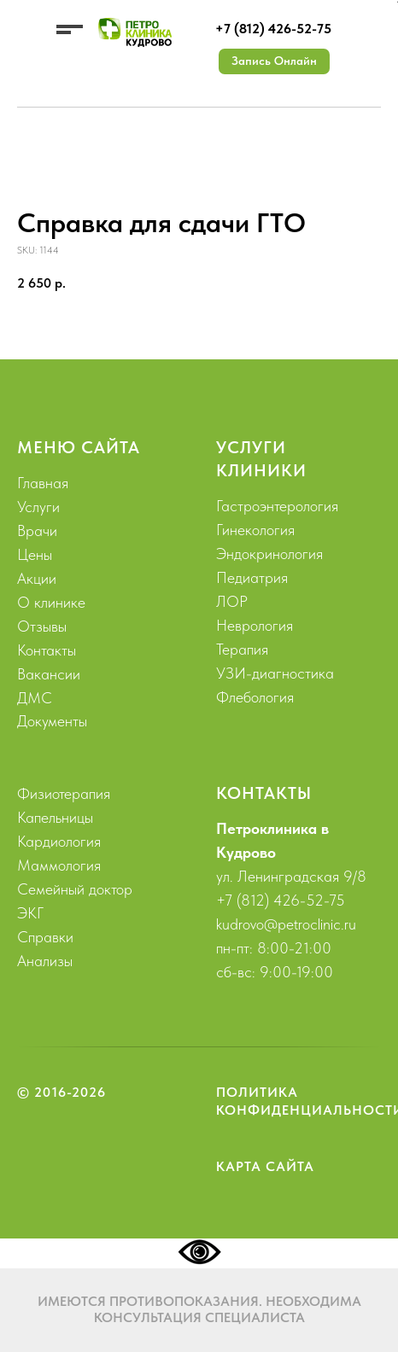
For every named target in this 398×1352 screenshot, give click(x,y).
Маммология (59, 865)
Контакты (46, 650)
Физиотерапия (63, 793)
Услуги (38, 507)
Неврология (254, 625)
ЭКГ (30, 913)
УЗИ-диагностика (275, 673)
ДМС (34, 698)
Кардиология (59, 841)
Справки (45, 937)
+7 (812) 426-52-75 (273, 28)
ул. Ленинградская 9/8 (291, 876)
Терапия (242, 649)
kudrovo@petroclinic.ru (286, 924)
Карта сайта (265, 1166)
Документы (52, 721)
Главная (42, 483)
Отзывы (42, 626)
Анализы (45, 961)
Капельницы (55, 817)
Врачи (37, 530)
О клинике (51, 602)
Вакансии (48, 674)
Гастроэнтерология (277, 506)
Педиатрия (252, 577)
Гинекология (255, 530)
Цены (34, 554)
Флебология (255, 697)
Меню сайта (78, 447)
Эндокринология (269, 553)
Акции (36, 578)
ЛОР (232, 601)
